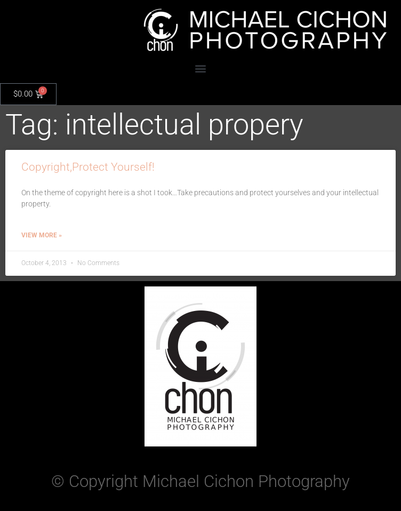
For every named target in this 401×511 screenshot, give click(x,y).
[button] (201, 68)
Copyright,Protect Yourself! (88, 167)
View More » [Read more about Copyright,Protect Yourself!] (41, 235)
